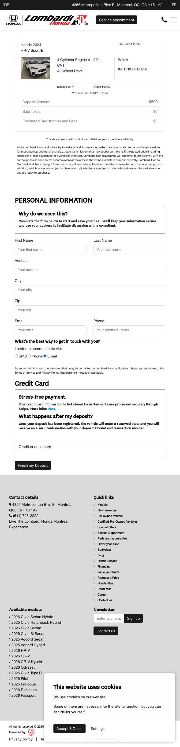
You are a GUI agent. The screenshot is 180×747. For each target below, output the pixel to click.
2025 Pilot (18, 678)
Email (19, 321)
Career (100, 594)
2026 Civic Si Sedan (27, 633)
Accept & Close (69, 728)
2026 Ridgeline (23, 690)
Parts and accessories (110, 538)
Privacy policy (21, 739)
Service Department (109, 533)
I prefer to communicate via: (38, 348)
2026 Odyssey (22, 667)
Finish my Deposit (33, 465)
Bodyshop (102, 549)
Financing (102, 566)
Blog (99, 555)
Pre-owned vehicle (108, 516)
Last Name (103, 240)
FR (174, 5)
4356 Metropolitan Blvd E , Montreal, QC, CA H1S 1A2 (117, 5)
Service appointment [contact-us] (116, 20)
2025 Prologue (22, 684)
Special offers (105, 527)
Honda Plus (103, 583)
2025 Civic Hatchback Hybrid (35, 622)
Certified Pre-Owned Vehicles (115, 521)
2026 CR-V (19, 656)
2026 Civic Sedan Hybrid (31, 617)
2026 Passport (22, 695)
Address (21, 260)
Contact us (103, 600)
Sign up (133, 618)
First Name (24, 240)
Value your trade (106, 572)
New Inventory (105, 510)
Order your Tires (106, 544)
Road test (102, 589)
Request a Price (106, 577)
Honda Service (105, 561)
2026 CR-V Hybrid (25, 662)
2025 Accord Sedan (27, 639)
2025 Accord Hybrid (27, 645)
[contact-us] (164, 20)
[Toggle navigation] (173, 19)
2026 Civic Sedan (25, 628)
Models (100, 505)
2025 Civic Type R (25, 673)
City (18, 280)
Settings (98, 728)
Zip (17, 301)
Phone (99, 321)
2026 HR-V (19, 650)
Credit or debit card (35, 447)
